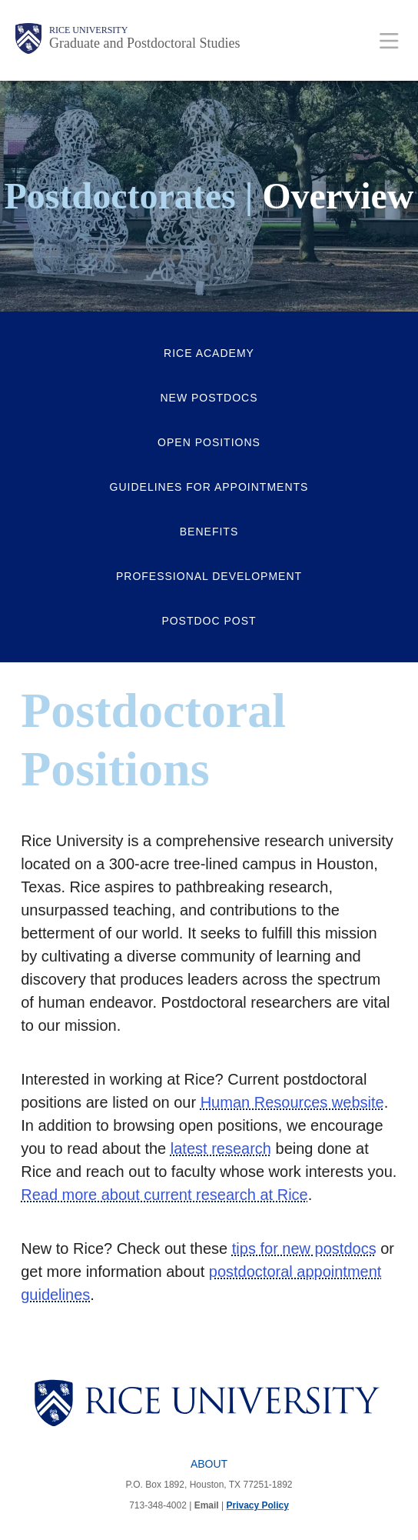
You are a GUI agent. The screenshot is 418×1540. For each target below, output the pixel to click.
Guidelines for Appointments (209, 487)
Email (206, 1505)
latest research (221, 1148)
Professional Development (209, 576)
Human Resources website (292, 1102)
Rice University (88, 30)
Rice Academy (209, 353)
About (209, 1464)
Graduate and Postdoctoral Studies (144, 43)
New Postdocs (208, 398)
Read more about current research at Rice (164, 1194)
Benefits (209, 531)
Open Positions (209, 442)
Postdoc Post (208, 621)
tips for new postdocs (304, 1248)
